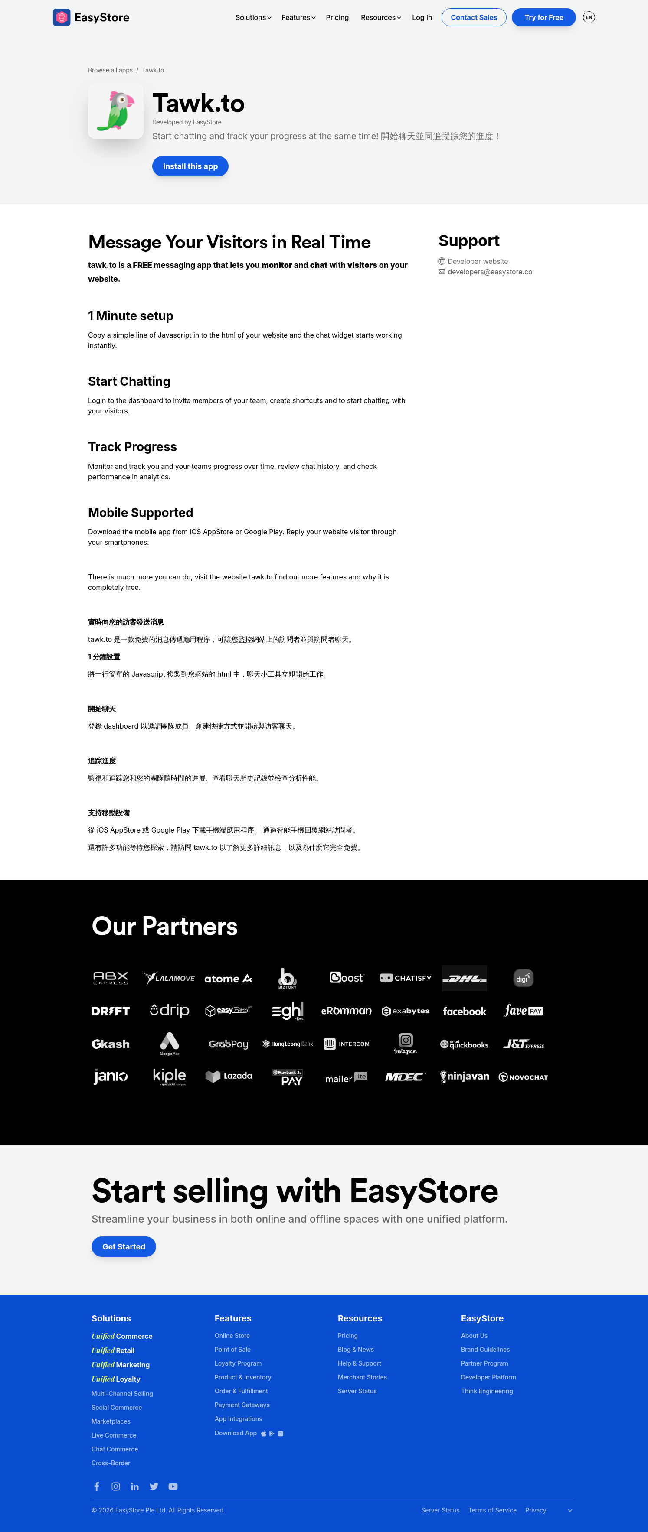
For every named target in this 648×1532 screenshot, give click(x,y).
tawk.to (261, 576)
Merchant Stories (362, 1377)
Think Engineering (487, 1391)
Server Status (357, 1391)
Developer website (478, 261)
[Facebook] (97, 1486)
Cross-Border (111, 1463)
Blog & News (356, 1349)
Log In (422, 17)
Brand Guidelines (485, 1349)
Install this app (190, 166)
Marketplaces (111, 1421)
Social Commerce (117, 1407)
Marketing (121, 1364)
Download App (249, 1433)
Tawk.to (153, 70)
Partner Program (484, 1363)
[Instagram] (116, 1486)
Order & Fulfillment (241, 1391)
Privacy (535, 1510)
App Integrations (238, 1418)
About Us (474, 1335)
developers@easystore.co (490, 271)
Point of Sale (233, 1349)
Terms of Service (492, 1510)
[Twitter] (154, 1486)
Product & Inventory (243, 1377)
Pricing (337, 17)
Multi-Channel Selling (122, 1393)
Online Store (232, 1335)
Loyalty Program (238, 1363)
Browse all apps (110, 70)
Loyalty (116, 1379)
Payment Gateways (242, 1404)
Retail (113, 1350)
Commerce (122, 1336)
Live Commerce (114, 1435)
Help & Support (359, 1363)
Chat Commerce (115, 1449)
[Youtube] (173, 1486)
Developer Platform (488, 1377)
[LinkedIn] (135, 1486)
